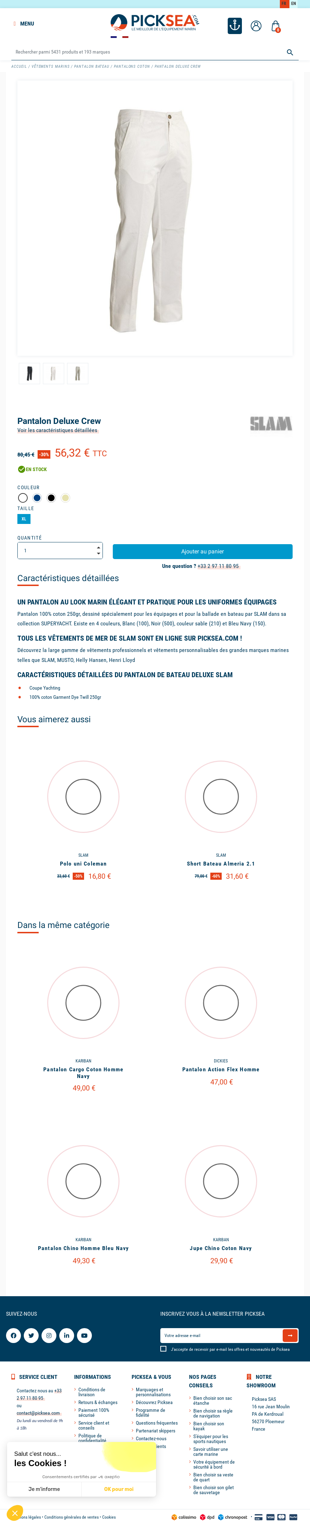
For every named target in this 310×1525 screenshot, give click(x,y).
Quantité (29, 538)
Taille (25, 508)
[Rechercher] (154, 52)
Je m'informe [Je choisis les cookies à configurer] (44, 1489)
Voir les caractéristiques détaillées (57, 430)
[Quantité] (60, 550)
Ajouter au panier (202, 551)
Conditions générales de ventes (71, 1517)
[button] (14, 1512)
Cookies (109, 1517)
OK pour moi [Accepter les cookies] (119, 1489)
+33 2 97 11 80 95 (218, 566)
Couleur (28, 487)
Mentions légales (26, 1517)
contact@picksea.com (38, 1413)
